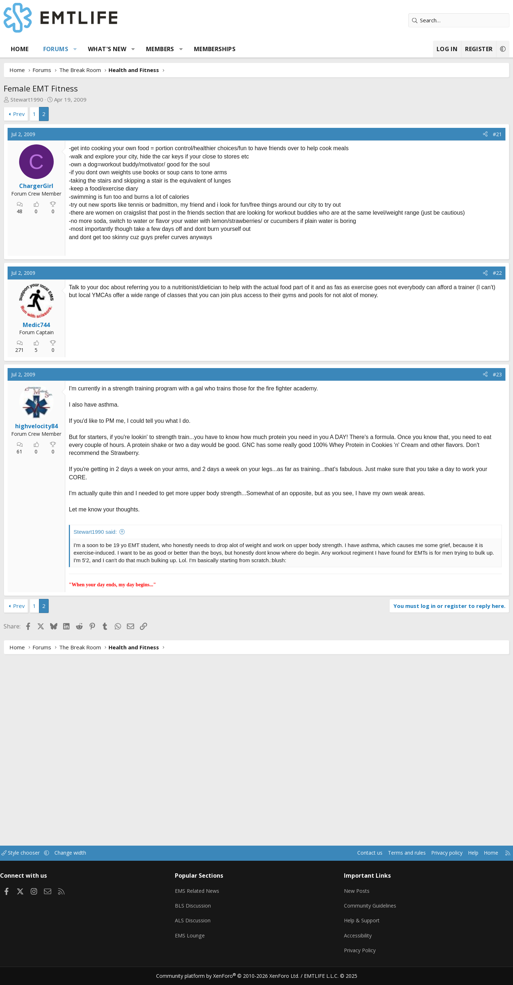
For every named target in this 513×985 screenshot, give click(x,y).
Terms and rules (370, 860)
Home (44, 49)
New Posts (348, 896)
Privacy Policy (351, 952)
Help (442, 860)
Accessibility (349, 938)
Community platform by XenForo (232, 976)
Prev (43, 113)
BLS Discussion (203, 910)
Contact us (331, 860)
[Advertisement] (151, 301)
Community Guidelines (362, 910)
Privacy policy (413, 860)
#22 (473, 373)
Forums (79, 49)
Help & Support (354, 924)
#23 (473, 474)
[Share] (461, 134)
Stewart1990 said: (119, 632)
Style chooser (52, 860)
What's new (131, 49)
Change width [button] (103, 860)
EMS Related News (208, 896)
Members (184, 49)
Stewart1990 (51, 99)
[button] (99, 49)
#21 (473, 134)
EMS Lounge (200, 938)
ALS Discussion (203, 924)
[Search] (435, 20)
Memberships (238, 49)
